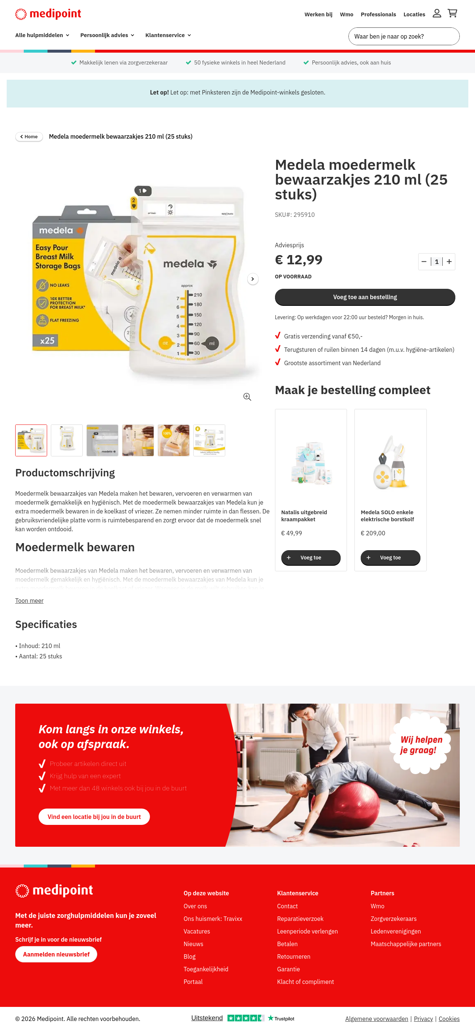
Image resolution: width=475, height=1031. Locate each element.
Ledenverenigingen (396, 931)
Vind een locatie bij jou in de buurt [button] (94, 816)
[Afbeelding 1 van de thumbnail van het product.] (31, 440)
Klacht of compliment (305, 981)
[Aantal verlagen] (424, 262)
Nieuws (193, 944)
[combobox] (404, 36)
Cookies (449, 1018)
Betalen (287, 944)
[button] (247, 397)
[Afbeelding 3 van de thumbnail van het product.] (102, 440)
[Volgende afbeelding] (253, 279)
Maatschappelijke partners (406, 944)
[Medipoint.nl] (48, 14)
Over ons (195, 906)
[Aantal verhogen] (449, 262)
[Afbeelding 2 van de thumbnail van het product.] (66, 440)
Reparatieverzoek (300, 918)
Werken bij (318, 14)
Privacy (423, 1018)
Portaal (193, 981)
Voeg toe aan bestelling (365, 297)
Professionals (378, 14)
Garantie (288, 969)
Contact (287, 906)
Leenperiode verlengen (307, 931)
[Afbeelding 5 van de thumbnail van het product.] (173, 440)
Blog (190, 956)
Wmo (346, 14)
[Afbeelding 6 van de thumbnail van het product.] (209, 440)
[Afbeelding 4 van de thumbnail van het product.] (138, 440)
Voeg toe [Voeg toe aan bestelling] (311, 557)
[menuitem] (42, 35)
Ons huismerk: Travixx (213, 918)
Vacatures (197, 931)
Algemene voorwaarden (376, 1018)
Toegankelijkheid (206, 969)
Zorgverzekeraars (394, 918)
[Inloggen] (437, 14)
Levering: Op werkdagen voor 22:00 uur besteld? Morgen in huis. (349, 317)
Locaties (415, 14)
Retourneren (294, 956)
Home (28, 136)
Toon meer (29, 600)
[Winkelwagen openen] (452, 14)
